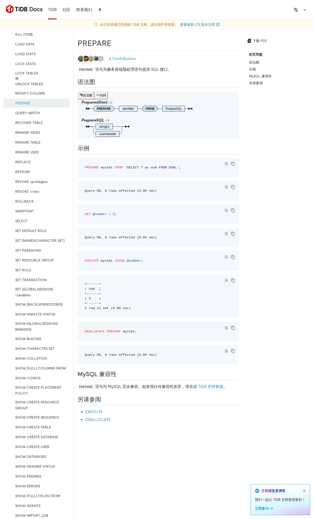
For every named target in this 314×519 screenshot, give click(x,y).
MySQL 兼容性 (260, 76)
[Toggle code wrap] (226, 163)
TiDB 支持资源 (210, 386)
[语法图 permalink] (99, 82)
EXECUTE (94, 412)
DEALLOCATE (98, 419)
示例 (252, 69)
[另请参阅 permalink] (105, 399)
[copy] (233, 163)
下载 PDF (257, 40)
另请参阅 (256, 83)
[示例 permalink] (93, 148)
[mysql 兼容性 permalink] (121, 374)
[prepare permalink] (115, 43)
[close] (304, 490)
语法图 (254, 62)
